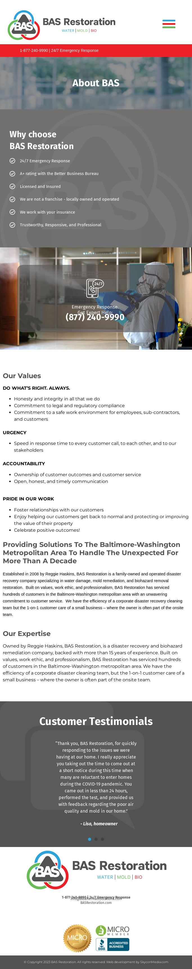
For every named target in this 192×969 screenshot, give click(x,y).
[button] (89, 839)
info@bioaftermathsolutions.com (96, 899)
